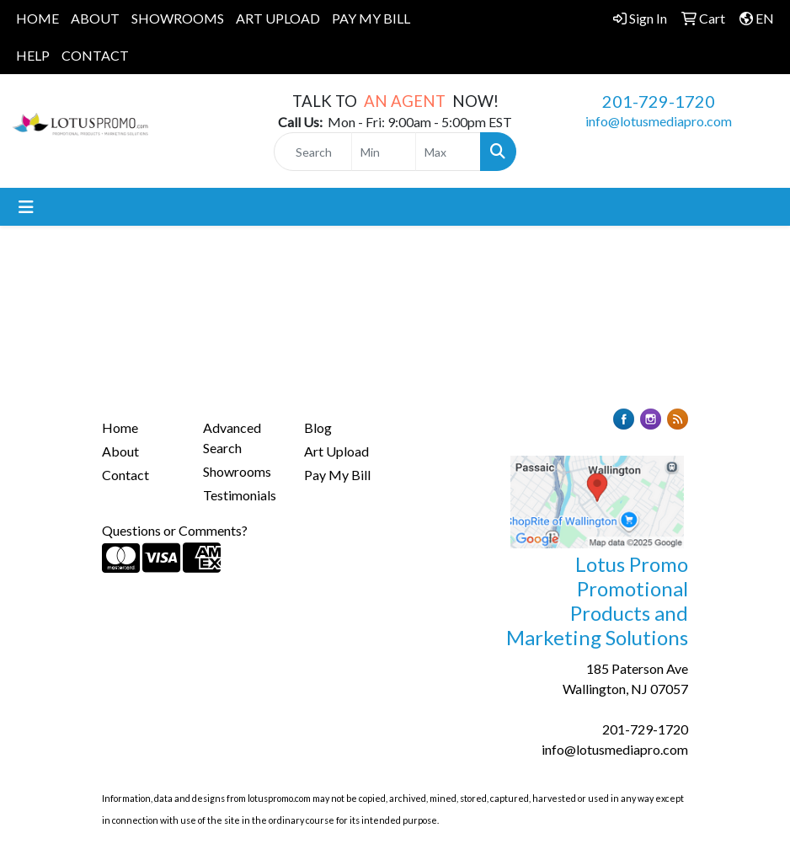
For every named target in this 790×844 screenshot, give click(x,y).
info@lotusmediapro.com (658, 121)
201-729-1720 (658, 101)
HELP (33, 55)
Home (120, 427)
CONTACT (95, 55)
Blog (318, 427)
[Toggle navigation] (26, 207)
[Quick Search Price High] (448, 151)
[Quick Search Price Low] (384, 151)
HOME (37, 18)
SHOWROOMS (177, 18)
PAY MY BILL (371, 18)
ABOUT (95, 18)
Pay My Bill (337, 475)
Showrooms (237, 471)
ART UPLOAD (278, 18)
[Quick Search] (313, 151)
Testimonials (239, 495)
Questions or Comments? (175, 530)
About (120, 451)
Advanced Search (232, 437)
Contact (125, 475)
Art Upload (336, 451)
